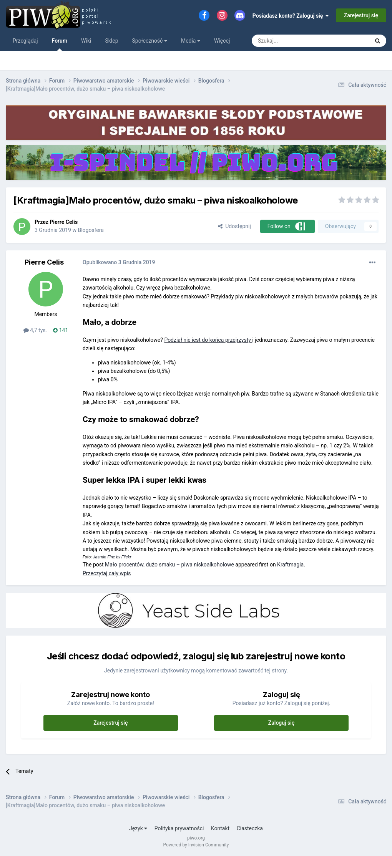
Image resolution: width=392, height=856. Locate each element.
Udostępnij (234, 226)
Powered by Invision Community (196, 845)
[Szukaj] (292, 41)
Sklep (111, 41)
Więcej (222, 41)
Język (138, 828)
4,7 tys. (35, 330)
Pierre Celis (64, 222)
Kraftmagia (290, 564)
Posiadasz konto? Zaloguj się (290, 16)
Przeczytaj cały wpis (107, 573)
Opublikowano (119, 262)
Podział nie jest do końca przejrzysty (208, 340)
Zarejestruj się (361, 15)
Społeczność (149, 41)
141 (60, 330)
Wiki (86, 41)
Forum (60, 44)
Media (190, 41)
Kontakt (220, 828)
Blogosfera (90, 230)
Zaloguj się (281, 723)
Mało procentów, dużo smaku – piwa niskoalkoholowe (169, 564)
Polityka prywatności (179, 828)
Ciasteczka (250, 828)
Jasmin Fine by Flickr (112, 557)
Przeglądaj (25, 41)
